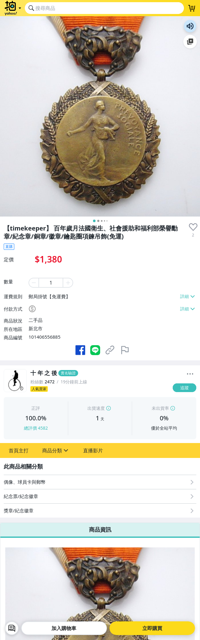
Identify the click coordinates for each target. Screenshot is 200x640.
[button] (18, 450)
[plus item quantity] (68, 283)
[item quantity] (50, 283)
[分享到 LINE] (95, 350)
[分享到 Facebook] (80, 350)
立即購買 (152, 628)
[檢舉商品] (125, 350)
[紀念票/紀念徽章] (100, 496)
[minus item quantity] (33, 283)
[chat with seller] (12, 628)
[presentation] (193, 227)
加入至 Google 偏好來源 (190, 41)
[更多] (190, 374)
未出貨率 (160, 408)
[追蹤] (184, 387)
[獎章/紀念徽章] (100, 511)
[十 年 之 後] (99, 373)
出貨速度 (96, 408)
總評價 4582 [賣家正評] (36, 428)
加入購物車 (63, 628)
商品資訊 (100, 529)
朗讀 (190, 26)
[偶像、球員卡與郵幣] (100, 482)
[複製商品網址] (110, 350)
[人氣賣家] (99, 389)
